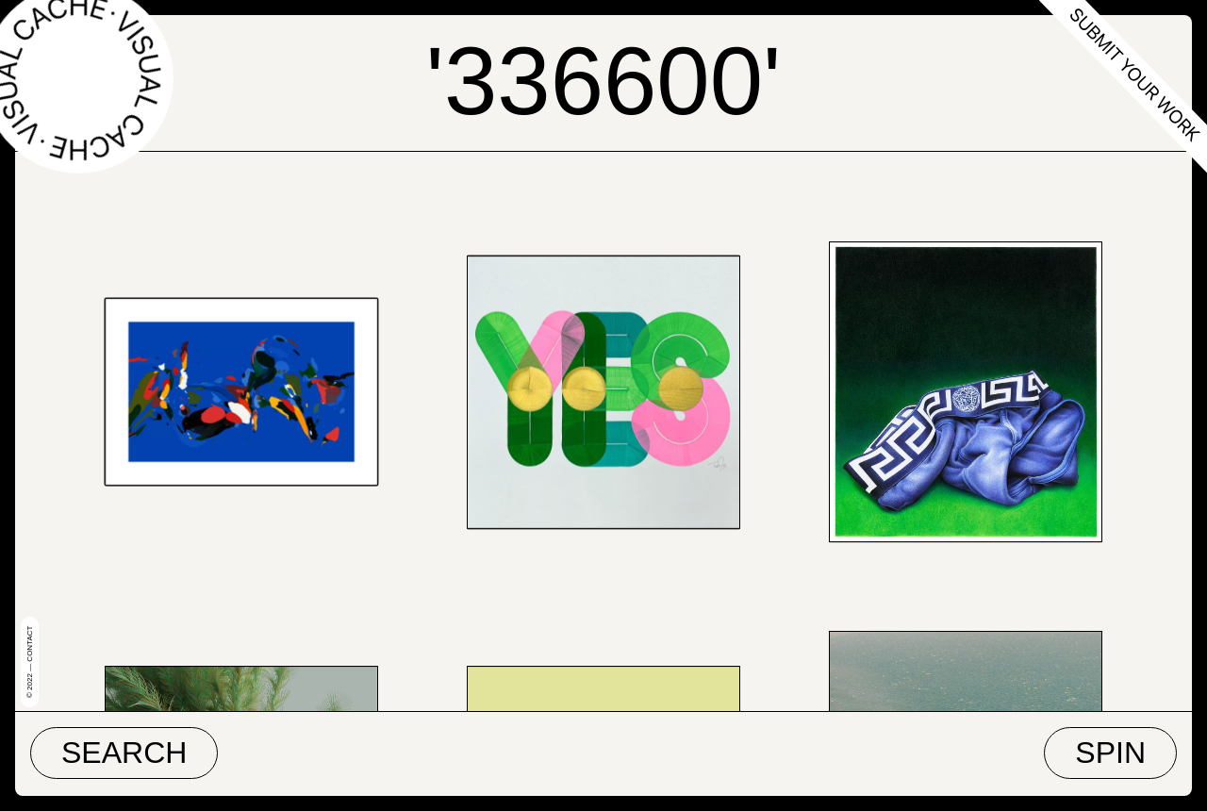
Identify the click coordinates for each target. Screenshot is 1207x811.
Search (124, 753)
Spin (1110, 753)
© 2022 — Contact (29, 662)
